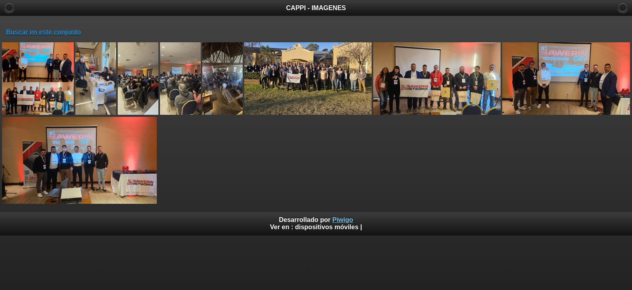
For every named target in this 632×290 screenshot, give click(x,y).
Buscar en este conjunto (43, 32)
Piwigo (342, 219)
